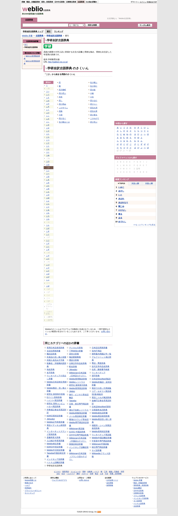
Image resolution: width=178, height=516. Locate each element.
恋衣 (60, 97)
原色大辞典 (74, 354)
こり (47, 207)
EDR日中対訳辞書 (55, 447)
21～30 (149, 183)
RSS (99, 512)
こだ (47, 259)
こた (47, 134)
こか (47, 104)
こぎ (47, 231)
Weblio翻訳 (138, 488)
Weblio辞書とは (30, 480)
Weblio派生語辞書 (100, 413)
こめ (47, 189)
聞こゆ (121, 206)
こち (47, 137)
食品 (96, 474)
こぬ (47, 155)
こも (47, 192)
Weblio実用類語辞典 (78, 379)
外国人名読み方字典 (55, 360)
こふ (47, 171)
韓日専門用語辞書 (99, 447)
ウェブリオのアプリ (59, 480)
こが (47, 228)
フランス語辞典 (139, 496)
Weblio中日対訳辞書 (56, 450)
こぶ (47, 280)
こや (47, 195)
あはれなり (123, 202)
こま (47, 180)
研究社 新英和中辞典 (56, 394)
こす (47, 125)
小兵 (92, 97)
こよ (47, 201)
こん (47, 225)
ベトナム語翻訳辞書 (55, 462)
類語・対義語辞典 (33, 2)
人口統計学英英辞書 (55, 441)
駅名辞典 (73, 366)
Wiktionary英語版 (76, 428)
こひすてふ (63, 108)
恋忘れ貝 (93, 108)
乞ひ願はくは (64, 122)
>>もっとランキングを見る (144, 225)
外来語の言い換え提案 (56, 357)
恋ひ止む (93, 101)
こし (47, 122)
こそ (47, 131)
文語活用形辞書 (53, 351)
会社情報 (109, 483)
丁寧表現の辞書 (76, 351)
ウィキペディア (98, 373)
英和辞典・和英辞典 (141, 485)
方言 (106, 474)
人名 (101, 474)
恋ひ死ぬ (62, 104)
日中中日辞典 (60, 2)
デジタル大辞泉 (76, 348)
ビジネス (57, 471)
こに (47, 152)
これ (47, 213)
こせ (47, 128)
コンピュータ (76, 471)
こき (47, 107)
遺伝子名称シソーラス (79, 410)
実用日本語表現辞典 (55, 348)
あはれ (121, 198)
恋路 (60, 111)
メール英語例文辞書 (78, 416)
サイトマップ (30, 493)
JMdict (72, 391)
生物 (91, 474)
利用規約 (28, 488)
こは (47, 164)
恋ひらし (93, 104)
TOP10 (121, 183)
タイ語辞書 (97, 450)
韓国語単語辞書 (76, 444)
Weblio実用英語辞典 (78, 388)
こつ (47, 140)
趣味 (78, 474)
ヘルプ (27, 485)
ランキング (58, 31)
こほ (47, 177)
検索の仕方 (29, 483)
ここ (47, 116)
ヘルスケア (70, 474)
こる (47, 210)
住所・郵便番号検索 (100, 369)
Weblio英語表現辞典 (101, 416)
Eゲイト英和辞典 (54, 397)
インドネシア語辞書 (55, 459)
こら (47, 204)
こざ (47, 243)
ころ (47, 216)
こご (47, 240)
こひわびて (94, 118)
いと (120, 195)
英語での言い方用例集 (101, 388)
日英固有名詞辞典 (99, 410)
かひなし (122, 210)
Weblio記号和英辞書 (56, 422)
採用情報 (109, 485)
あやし (121, 191)
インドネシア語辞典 (141, 498)
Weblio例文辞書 (54, 444)
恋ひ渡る (93, 115)
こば (47, 274)
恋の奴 (93, 90)
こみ (47, 183)
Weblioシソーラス (77, 382)
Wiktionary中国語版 (100, 444)
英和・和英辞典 (47, 2)
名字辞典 (51, 373)
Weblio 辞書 (27, 36)
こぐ (47, 234)
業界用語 (65, 471)
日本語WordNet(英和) (101, 407)
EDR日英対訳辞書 (55, 416)
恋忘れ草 (93, 111)
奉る (120, 214)
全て (26, 44)
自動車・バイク (93, 471)
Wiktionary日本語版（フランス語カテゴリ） (78, 456)
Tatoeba (72, 401)
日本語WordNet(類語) (101, 379)
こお (47, 101)
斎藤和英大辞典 (53, 437)
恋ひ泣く (62, 118)
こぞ (47, 256)
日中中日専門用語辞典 (79, 435)
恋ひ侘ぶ (93, 122)
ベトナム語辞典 (139, 503)
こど (47, 271)
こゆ (47, 198)
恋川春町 (62, 90)
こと (47, 146)
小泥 (60, 115)
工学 (105, 471)
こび (47, 277)
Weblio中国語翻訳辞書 (102, 438)
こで (47, 268)
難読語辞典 (51, 354)
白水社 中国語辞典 (77, 432)
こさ (47, 119)
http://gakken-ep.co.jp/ (58, 62)
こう (47, 94)
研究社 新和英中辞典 (78, 385)
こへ (47, 173)
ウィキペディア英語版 (101, 435)
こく (47, 110)
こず (47, 250)
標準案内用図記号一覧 (101, 354)
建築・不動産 (114, 471)
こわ (47, 219)
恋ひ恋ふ (62, 93)
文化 (58, 474)
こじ (47, 246)
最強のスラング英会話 (79, 419)
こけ (47, 113)
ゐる (120, 218)
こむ (47, 186)
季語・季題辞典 (98, 363)
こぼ (47, 286)
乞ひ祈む (93, 86)
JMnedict (51, 419)
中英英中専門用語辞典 (101, 441)
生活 (63, 474)
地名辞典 (51, 369)
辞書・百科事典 (116, 474)
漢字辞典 (96, 376)
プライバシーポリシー (33, 490)
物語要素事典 (75, 357)
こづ (47, 265)
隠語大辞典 (74, 360)
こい (47, 91)
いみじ (121, 187)
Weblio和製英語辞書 (78, 413)
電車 (84, 471)
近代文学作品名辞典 (100, 366)
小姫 (92, 93)
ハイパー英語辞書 (54, 400)
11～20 (135, 183)
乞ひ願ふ (93, 82)
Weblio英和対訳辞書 (101, 431)
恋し (60, 101)
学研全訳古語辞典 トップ (33, 31)
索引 (48, 31)
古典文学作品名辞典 (78, 363)
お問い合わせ (84, 480)
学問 (122, 471)
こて (47, 143)
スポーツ (84, 474)
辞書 (23, 2)
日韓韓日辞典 (71, 2)
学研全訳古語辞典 (54, 36)
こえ (47, 98)
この (47, 161)
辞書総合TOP (152, 2)
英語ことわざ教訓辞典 (101, 397)
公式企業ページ (112, 480)
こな (47, 149)
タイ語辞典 (138, 501)
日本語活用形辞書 (99, 348)
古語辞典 (81, 2)
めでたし (122, 222)
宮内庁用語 (97, 351)
